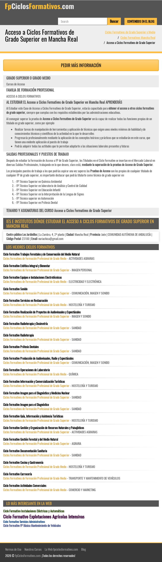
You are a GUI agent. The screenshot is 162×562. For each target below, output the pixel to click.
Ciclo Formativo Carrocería (17, 474)
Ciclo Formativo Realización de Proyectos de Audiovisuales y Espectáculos (42, 312)
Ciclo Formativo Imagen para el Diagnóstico (26, 405)
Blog (83, 549)
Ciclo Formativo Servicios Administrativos (24, 522)
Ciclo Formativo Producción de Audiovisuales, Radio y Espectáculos (38, 358)
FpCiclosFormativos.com (27, 555)
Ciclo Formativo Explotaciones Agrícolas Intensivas (43, 516)
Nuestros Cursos (33, 549)
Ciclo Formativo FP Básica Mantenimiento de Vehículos (32, 526)
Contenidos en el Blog (140, 21)
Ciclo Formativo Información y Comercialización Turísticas (34, 381)
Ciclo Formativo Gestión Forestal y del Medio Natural (30, 439)
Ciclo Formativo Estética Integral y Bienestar (26, 266)
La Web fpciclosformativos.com (61, 549)
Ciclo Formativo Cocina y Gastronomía (23, 462)
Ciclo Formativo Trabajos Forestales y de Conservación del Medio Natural (41, 254)
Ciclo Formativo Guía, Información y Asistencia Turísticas (33, 416)
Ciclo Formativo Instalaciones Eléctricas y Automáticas (33, 511)
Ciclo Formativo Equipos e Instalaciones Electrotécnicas (32, 277)
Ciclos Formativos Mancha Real (137, 37)
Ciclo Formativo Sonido (15, 289)
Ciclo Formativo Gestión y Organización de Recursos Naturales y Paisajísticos (43, 428)
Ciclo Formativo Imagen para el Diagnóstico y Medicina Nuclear (36, 393)
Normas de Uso (13, 549)
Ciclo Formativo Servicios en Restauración (25, 300)
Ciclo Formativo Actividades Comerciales (24, 486)
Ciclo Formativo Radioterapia (18, 335)
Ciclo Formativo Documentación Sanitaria (25, 451)
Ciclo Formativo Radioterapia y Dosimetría (25, 324)
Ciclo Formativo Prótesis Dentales (21, 347)
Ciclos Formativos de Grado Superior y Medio (130, 32)
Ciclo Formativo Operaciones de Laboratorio (26, 370)
